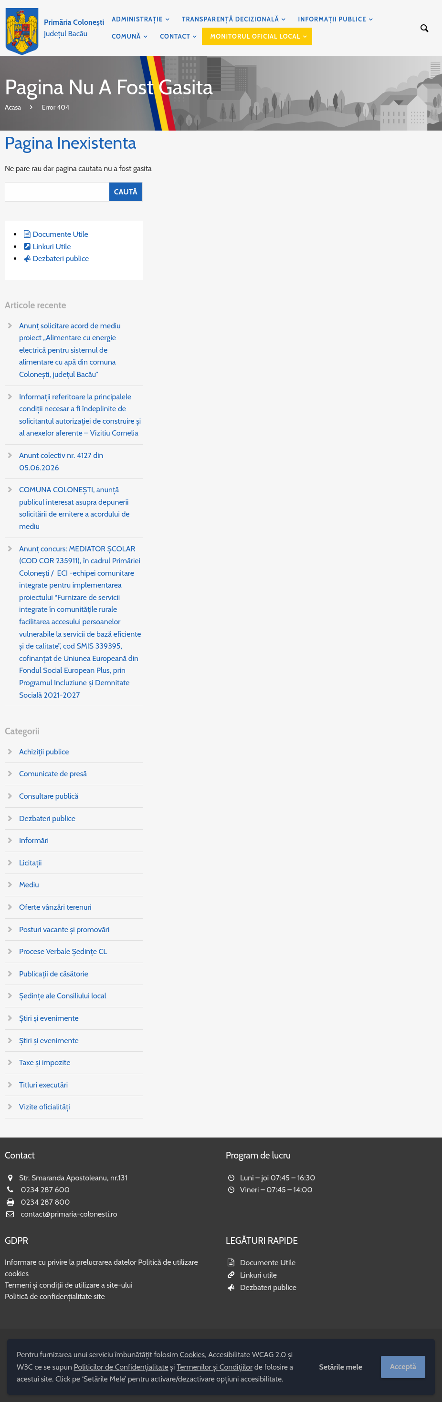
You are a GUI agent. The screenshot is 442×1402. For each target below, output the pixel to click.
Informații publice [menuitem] (332, 19)
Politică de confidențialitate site (55, 1296)
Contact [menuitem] (175, 36)
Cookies (192, 1354)
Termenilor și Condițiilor (215, 1367)
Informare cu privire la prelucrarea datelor (71, 1262)
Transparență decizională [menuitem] (230, 19)
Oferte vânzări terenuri (55, 907)
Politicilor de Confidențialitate (121, 1367)
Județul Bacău (74, 28)
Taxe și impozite (44, 1062)
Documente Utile (60, 234)
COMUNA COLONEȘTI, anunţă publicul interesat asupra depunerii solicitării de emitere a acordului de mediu (74, 508)
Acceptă (403, 1366)
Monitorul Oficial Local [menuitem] (255, 36)
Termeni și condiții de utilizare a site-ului (69, 1285)
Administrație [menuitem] (137, 19)
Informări (34, 840)
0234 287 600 (45, 1189)
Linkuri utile (258, 1275)
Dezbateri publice (60, 258)
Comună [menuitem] (126, 36)
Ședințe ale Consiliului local (62, 995)
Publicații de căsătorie (53, 973)
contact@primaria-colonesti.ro (69, 1214)
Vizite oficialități (44, 1106)
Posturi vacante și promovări (64, 929)
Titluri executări (43, 1084)
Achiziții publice (44, 751)
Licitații (30, 862)
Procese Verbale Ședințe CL (63, 951)
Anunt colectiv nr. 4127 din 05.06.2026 (61, 461)
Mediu (29, 884)
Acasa (13, 107)
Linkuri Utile (51, 246)
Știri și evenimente (49, 1018)
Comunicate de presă (53, 773)
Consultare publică (48, 796)
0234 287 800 (45, 1202)
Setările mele (340, 1367)
